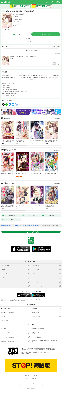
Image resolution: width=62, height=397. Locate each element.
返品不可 (14, 25)
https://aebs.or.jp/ (25, 353)
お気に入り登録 (56, 46)
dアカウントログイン (6, 320)
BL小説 (8, 87)
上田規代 (21, 14)
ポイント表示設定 (36, 316)
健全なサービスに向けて (38, 333)
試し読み (8, 29)
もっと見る (56, 118)
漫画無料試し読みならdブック (6, 225)
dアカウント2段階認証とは (8, 337)
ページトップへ (31, 383)
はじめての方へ (6, 308)
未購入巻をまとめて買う (32, 50)
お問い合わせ (4, 316)
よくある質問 (35, 312)
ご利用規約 (3, 328)
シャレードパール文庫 (12, 89)
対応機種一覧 (35, 308)
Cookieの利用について (37, 337)
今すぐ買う (47, 34)
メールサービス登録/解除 (7, 312)
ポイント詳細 (16, 21)
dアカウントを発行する (31, 376)
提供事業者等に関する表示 (38, 328)
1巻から (52, 53)
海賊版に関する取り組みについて (9, 341)
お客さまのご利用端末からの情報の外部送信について (45, 341)
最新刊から (57, 53)
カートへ (17, 34)
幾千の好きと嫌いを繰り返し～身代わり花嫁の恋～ (23, 56)
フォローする (24, 14)
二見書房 (8, 85)
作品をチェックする (32, 38)
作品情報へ (30, 41)
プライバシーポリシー (6, 333)
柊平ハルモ (15, 14)
